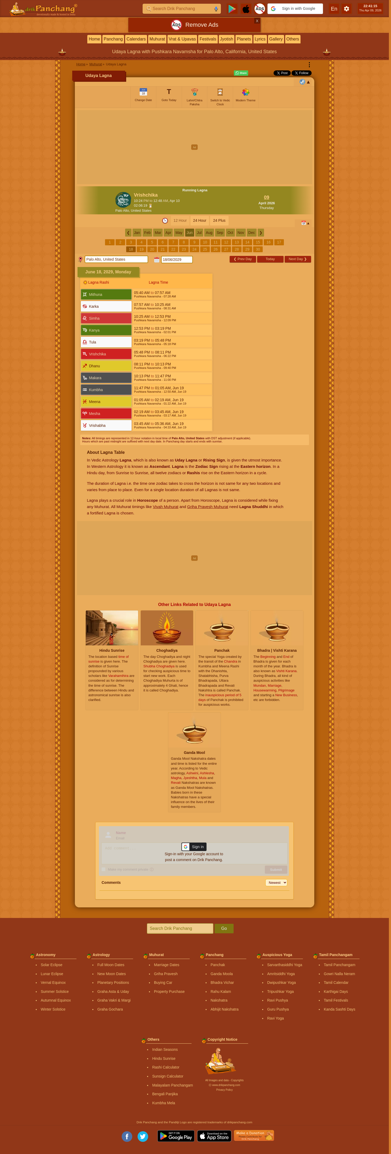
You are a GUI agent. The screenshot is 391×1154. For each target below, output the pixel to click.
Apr (168, 232)
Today (270, 259)
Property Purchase (169, 991)
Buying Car (163, 982)
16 (268, 242)
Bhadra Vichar (222, 982)
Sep (220, 232)
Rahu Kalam (221, 991)
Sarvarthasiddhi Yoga (284, 965)
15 (258, 242)
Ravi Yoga (275, 1018)
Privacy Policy (224, 1089)
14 (247, 242)
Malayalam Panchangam (172, 1085)
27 (226, 249)
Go (224, 928)
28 (237, 249)
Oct (230, 232)
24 (194, 249)
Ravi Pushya (277, 1000)
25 (205, 249)
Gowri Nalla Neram (339, 974)
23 (184, 249)
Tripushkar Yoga (280, 991)
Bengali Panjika (165, 1094)
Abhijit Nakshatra (225, 1009)
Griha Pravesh (166, 974)
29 (247, 249)
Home (94, 39)
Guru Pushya (278, 1009)
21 (163, 249)
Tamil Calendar (336, 982)
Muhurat (157, 39)
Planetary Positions (113, 982)
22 (173, 249)
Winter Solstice (53, 1009)
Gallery (276, 39)
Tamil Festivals (336, 1000)
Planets (244, 39)
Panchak (218, 965)
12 (226, 242)
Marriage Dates (166, 965)
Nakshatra (219, 1000)
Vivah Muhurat (165, 506)
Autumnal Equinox (56, 1000)
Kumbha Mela (163, 1103)
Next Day (298, 259)
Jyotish (226, 39)
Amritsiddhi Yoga (281, 974)
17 (279, 242)
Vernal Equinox (53, 982)
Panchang (113, 39)
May (178, 232)
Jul (199, 232)
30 (258, 249)
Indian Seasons (165, 1049)
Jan (137, 232)
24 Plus (219, 220)
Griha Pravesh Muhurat (207, 506)
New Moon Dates (111, 974)
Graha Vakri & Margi (114, 1000)
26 (215, 249)
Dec (251, 232)
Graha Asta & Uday (113, 991)
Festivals (207, 39)
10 (205, 242)
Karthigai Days (336, 991)
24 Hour (199, 220)
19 (141, 249)
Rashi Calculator (165, 1067)
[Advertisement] (194, 147)
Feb (147, 232)
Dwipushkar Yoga (281, 982)
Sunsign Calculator (167, 1076)
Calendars (136, 39)
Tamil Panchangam (339, 965)
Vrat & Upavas (182, 39)
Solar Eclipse (51, 965)
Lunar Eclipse (52, 974)
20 (152, 249)
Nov (241, 232)
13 (237, 242)
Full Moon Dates (110, 965)
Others (293, 39)
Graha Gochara (110, 1009)
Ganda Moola (222, 974)
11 (215, 242)
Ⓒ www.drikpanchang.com (224, 1085)
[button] (295, 8)
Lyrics (260, 39)
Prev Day (243, 259)
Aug (209, 232)
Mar (158, 232)
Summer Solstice (55, 991)
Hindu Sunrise (163, 1058)
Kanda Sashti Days (339, 1009)
